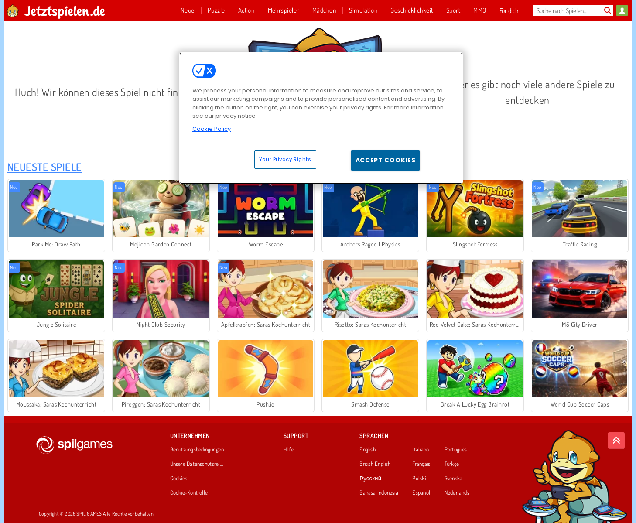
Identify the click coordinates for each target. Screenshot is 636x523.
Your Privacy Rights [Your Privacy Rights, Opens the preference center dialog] (285, 159)
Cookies (179, 478)
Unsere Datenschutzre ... (196, 464)
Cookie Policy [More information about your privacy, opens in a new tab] (211, 129)
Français (421, 464)
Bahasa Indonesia (378, 493)
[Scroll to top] (616, 440)
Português (456, 450)
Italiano (420, 450)
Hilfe (289, 450)
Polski (418, 478)
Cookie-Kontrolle (189, 493)
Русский (370, 478)
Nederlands (457, 493)
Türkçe (452, 464)
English (367, 450)
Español (421, 493)
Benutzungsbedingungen (197, 450)
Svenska (454, 478)
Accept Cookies (386, 160)
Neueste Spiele (44, 167)
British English (374, 464)
